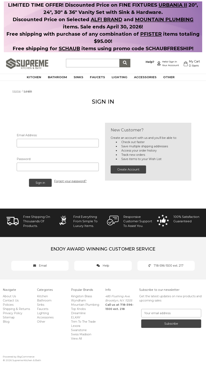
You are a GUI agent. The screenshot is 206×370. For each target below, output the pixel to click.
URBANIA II (173, 5)
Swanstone (79, 329)
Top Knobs (78, 308)
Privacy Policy (12, 312)
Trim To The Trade (83, 321)
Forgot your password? (70, 181)
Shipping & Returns (16, 308)
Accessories (147, 77)
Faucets (100, 77)
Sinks (81, 77)
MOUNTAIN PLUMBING (164, 19)
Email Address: (27, 135)
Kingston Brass (81, 295)
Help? (149, 61)
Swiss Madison (81, 334)
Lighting (122, 77)
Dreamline (78, 312)
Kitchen (36, 77)
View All (76, 338)
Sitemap (9, 317)
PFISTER (151, 34)
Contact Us (11, 300)
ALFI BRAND (106, 19)
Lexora (75, 325)
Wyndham (78, 300)
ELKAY (75, 317)
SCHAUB (69, 48)
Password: (24, 159)
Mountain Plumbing (85, 304)
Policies (8, 304)
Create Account (128, 169)
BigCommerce (25, 356)
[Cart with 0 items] (191, 64)
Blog (6, 321)
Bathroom (60, 77)
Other (171, 77)
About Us (9, 295)
